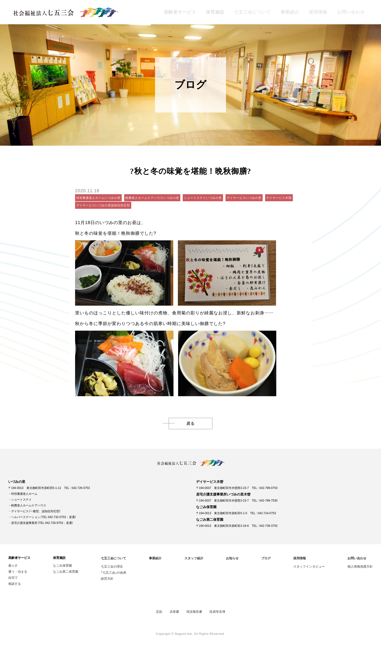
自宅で (13, 577)
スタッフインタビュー (309, 566)
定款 (159, 611)
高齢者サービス (180, 12)
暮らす (13, 565)
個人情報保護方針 (360, 566)
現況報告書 (194, 611)
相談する (14, 583)
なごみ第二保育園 (65, 571)
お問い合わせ (351, 12)
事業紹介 (290, 12)
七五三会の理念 (112, 566)
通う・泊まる (17, 571)
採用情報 (318, 12)
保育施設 (215, 12)
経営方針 (107, 578)
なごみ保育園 (62, 565)
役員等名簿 (217, 611)
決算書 (174, 611)
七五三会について (252, 12)
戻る (190, 423)
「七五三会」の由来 (113, 572)
